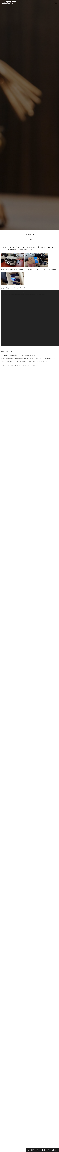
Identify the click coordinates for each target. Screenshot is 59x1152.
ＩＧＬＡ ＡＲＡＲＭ (27, 249)
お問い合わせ (51, 1150)
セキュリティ (9, 249)
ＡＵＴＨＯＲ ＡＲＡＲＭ (17, 249)
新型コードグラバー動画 (7, 351)
